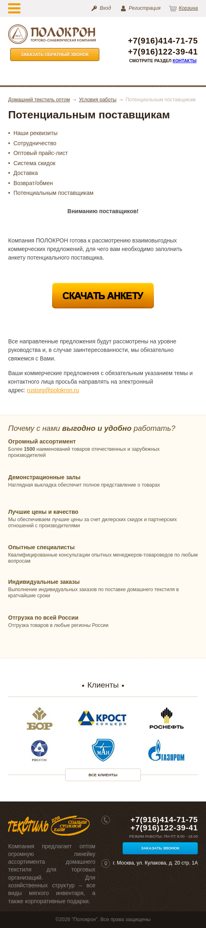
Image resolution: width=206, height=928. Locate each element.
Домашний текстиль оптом (39, 99)
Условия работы (97, 99)
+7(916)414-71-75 (163, 41)
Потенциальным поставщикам (53, 193)
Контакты (185, 60)
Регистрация (144, 8)
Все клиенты (103, 775)
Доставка (25, 173)
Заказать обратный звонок (55, 54)
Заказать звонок (160, 848)
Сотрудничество (34, 143)
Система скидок (34, 163)
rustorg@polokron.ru (53, 390)
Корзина (188, 8)
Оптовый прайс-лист (40, 153)
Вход (105, 8)
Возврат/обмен (33, 183)
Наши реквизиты (35, 133)
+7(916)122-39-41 (163, 52)
